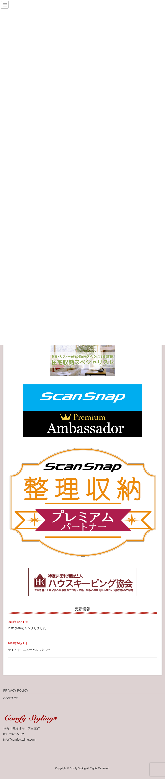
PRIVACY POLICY (15, 690)
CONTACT (10, 698)
